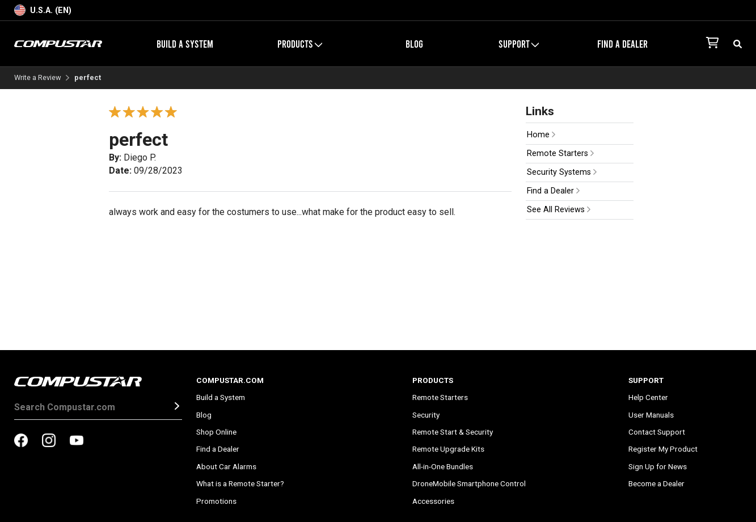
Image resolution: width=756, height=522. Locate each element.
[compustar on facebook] (21, 441)
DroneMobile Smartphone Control (469, 483)
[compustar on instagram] (49, 441)
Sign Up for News (657, 466)
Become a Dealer (656, 483)
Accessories (433, 501)
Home (541, 135)
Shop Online (216, 431)
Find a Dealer (622, 43)
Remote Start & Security (452, 431)
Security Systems (562, 172)
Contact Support (656, 431)
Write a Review (37, 78)
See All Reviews (558, 209)
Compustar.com (230, 380)
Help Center (648, 397)
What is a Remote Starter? (240, 483)
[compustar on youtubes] (76, 441)
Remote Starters (560, 153)
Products (299, 43)
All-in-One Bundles (442, 466)
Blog (414, 43)
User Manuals (651, 414)
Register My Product (663, 448)
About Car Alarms (226, 466)
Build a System (185, 43)
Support (519, 43)
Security (426, 414)
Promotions (216, 501)
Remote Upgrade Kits (448, 448)
